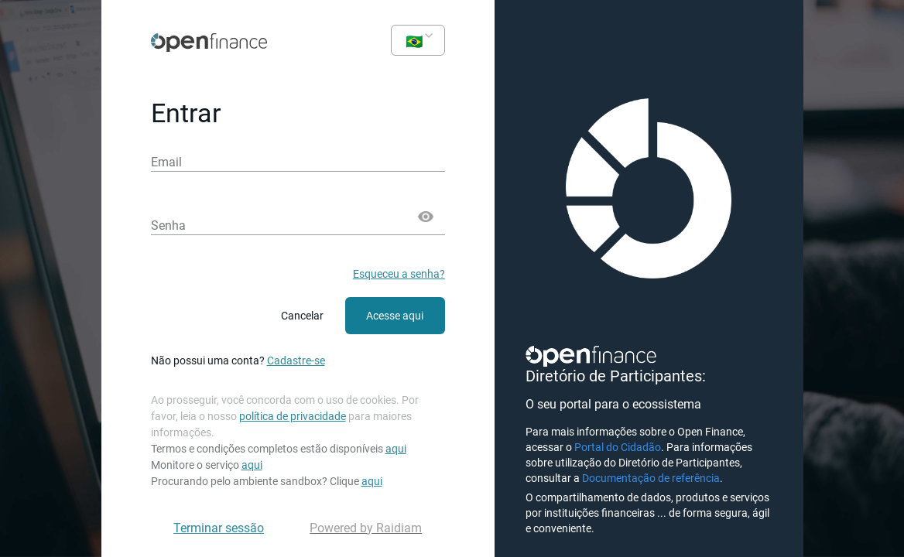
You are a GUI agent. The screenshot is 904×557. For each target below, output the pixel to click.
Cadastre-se (296, 360)
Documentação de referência (651, 478)
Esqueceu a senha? (399, 274)
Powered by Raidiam (366, 528)
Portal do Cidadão (617, 447)
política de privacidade (292, 416)
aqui (395, 449)
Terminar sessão (218, 528)
